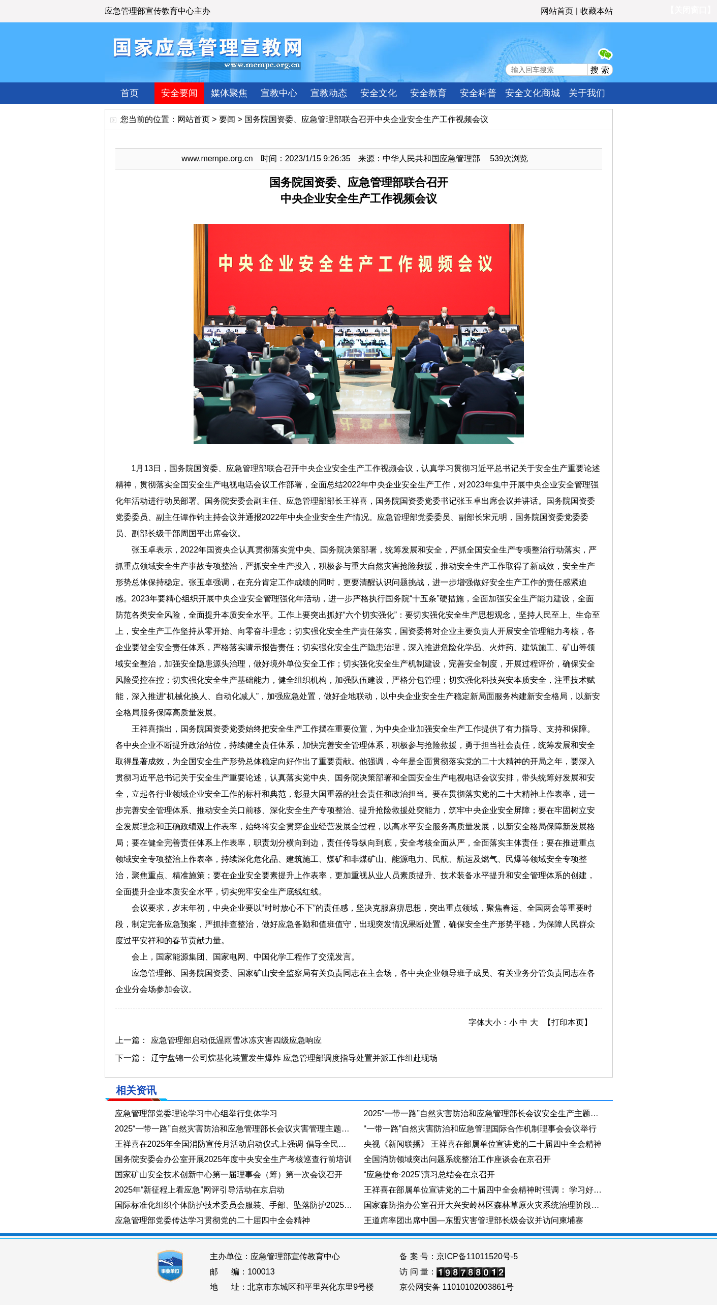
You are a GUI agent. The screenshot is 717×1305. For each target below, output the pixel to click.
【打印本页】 (567, 1022)
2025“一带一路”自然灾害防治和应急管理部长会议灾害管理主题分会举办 (234, 1128)
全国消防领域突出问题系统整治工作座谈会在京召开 (457, 1159)
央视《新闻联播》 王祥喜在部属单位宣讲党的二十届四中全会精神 (483, 1144)
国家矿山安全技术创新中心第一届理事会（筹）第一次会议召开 (228, 1174)
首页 (129, 93)
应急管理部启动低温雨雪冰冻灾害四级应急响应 (236, 1040)
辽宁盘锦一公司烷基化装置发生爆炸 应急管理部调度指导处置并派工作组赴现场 (294, 1058)
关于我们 (587, 93)
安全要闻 (179, 93)
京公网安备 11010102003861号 (456, 1287)
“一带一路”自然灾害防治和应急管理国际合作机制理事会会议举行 (480, 1128)
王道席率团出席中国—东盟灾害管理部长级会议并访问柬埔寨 (473, 1220)
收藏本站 (596, 11)
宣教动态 (328, 93)
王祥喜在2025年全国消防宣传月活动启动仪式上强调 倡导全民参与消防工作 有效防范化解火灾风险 (234, 1144)
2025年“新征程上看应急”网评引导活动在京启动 (200, 1189)
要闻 (227, 119)
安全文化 (378, 93)
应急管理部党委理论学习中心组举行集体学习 (196, 1113)
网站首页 (557, 11)
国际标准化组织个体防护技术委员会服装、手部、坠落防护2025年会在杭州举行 (234, 1205)
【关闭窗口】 (690, 10)
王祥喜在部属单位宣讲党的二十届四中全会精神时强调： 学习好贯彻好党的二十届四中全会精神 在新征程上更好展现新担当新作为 (483, 1189)
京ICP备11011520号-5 (477, 1256)
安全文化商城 (532, 93)
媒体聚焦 (229, 93)
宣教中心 (279, 93)
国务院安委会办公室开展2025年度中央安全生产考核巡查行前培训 (234, 1159)
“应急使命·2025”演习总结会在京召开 (429, 1174)
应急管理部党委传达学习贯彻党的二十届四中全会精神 (212, 1220)
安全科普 (478, 93)
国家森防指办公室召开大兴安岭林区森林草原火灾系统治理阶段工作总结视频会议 (483, 1205)
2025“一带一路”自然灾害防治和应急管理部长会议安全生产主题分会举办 (483, 1113)
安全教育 (428, 93)
